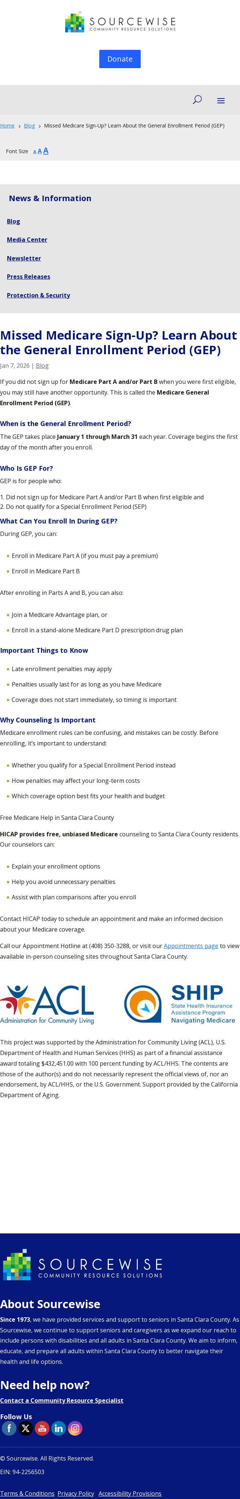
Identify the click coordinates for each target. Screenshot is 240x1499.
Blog (42, 366)
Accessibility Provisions (130, 1493)
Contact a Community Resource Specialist (61, 1400)
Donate (120, 59)
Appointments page (191, 946)
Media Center (27, 240)
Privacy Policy (76, 1493)
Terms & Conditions (27, 1493)
